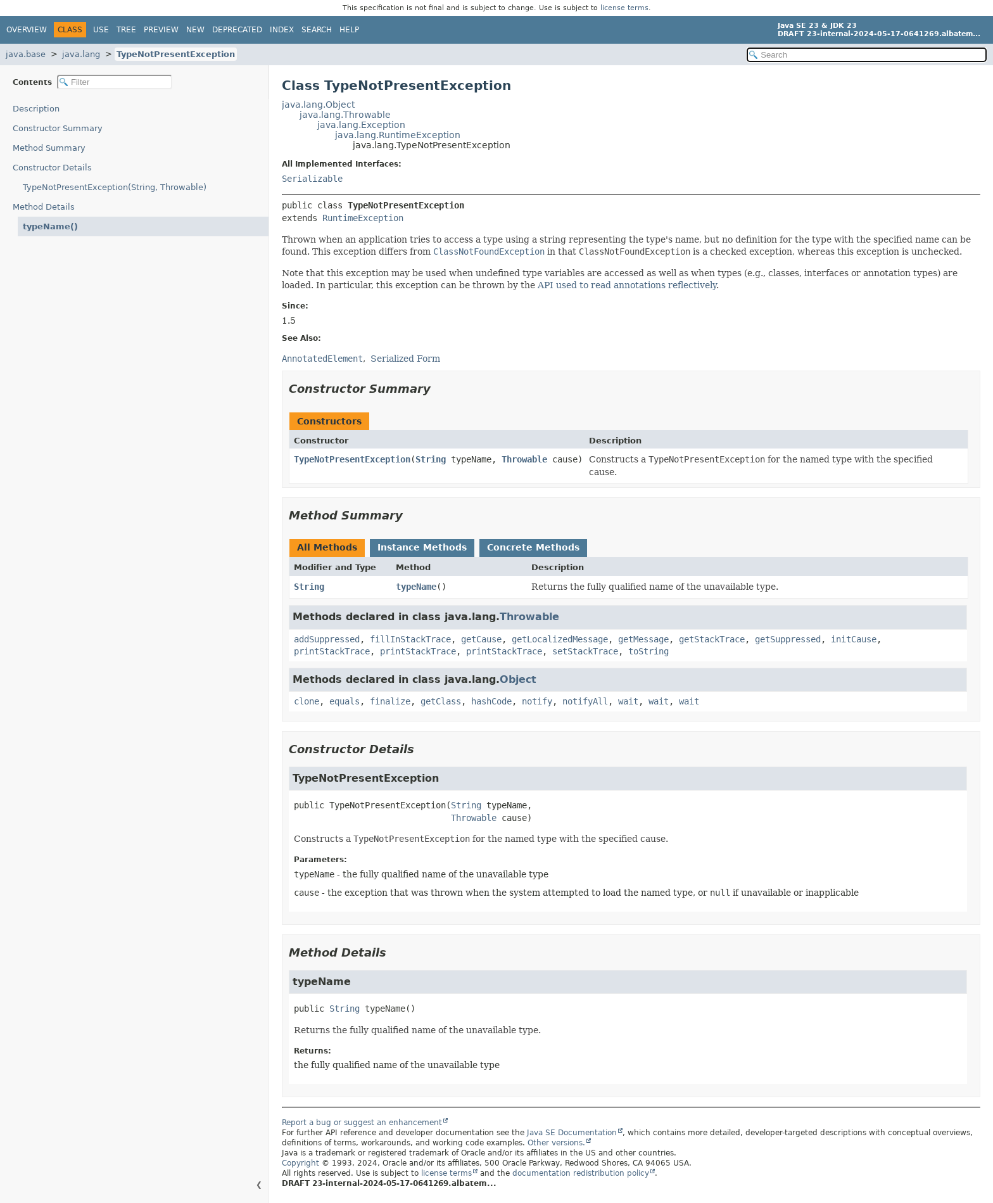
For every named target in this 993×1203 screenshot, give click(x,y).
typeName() (50, 226)
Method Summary (49, 148)
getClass (441, 701)
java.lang (81, 54)
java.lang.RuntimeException (397, 135)
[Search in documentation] (867, 55)
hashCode (491, 701)
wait (628, 701)
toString (648, 651)
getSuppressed (788, 639)
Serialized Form (405, 358)
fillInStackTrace (410, 639)
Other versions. (556, 1142)
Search (316, 29)
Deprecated (237, 29)
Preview (161, 29)
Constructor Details (52, 167)
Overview (26, 29)
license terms (624, 8)
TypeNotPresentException (176, 54)
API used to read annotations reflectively (627, 285)
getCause (481, 639)
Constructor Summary (58, 128)
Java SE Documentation (572, 1132)
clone (306, 701)
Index (282, 29)
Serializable (312, 179)
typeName (416, 587)
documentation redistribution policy (580, 1173)
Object (518, 679)
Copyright (300, 1163)
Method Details (44, 207)
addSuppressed (327, 639)
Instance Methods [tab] (422, 547)
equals (344, 701)
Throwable (524, 459)
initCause (853, 639)
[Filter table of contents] (114, 82)
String (430, 459)
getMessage (643, 639)
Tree (126, 29)
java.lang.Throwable (345, 115)
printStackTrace (332, 651)
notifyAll (585, 701)
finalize (390, 701)
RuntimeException (362, 218)
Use (101, 29)
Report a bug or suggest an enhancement (362, 1122)
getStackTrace (712, 639)
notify (537, 701)
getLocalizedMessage (560, 639)
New (195, 29)
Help (349, 29)
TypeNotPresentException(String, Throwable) (114, 187)
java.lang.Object (318, 104)
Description (36, 108)
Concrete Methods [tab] (533, 547)
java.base (26, 54)
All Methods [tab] (327, 547)
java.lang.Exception (361, 125)
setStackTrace (585, 651)
